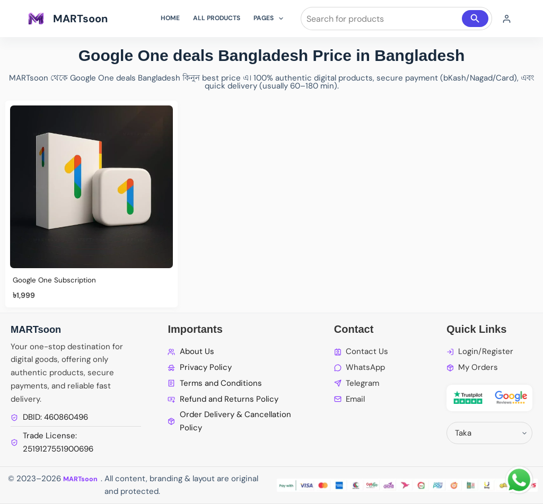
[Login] (507, 19)
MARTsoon (80, 18)
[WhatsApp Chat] (519, 480)
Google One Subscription (60, 280)
